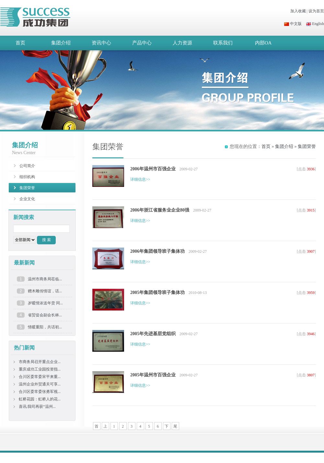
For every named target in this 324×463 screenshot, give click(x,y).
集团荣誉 (307, 146)
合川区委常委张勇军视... (40, 391)
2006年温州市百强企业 (153, 168)
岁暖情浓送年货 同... (45, 303)
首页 (20, 42)
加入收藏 (298, 11)
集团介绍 (61, 42)
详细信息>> (140, 179)
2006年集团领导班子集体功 (157, 251)
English (315, 23)
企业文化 (27, 199)
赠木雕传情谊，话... (45, 291)
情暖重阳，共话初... (45, 327)
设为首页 (316, 11)
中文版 (293, 23)
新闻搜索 (23, 217)
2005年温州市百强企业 (153, 374)
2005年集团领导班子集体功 (157, 292)
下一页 (166, 427)
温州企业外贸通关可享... (40, 384)
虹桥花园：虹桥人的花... (40, 399)
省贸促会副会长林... (45, 315)
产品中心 (142, 42)
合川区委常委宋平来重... (40, 376)
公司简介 (27, 166)
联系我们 (223, 42)
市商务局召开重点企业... (40, 361)
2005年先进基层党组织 (153, 333)
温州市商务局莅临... (45, 279)
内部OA (263, 42)
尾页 (175, 427)
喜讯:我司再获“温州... (37, 406)
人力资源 (182, 42)
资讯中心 (101, 42)
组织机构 (27, 177)
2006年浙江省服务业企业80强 (159, 210)
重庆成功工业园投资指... (40, 369)
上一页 (105, 427)
